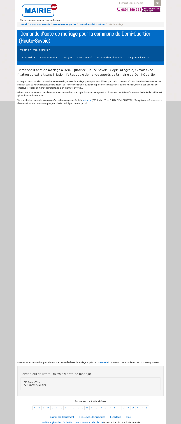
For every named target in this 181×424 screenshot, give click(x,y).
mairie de (87, 100)
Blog (128, 417)
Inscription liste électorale (109, 57)
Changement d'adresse (138, 57)
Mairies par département (62, 417)
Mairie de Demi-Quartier (64, 24)
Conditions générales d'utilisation (57, 422)
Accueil (23, 24)
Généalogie (115, 417)
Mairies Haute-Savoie (40, 24)
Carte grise (67, 57)
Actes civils (28, 57)
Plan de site (97, 422)
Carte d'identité (84, 57)
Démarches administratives (92, 24)
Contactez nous (82, 422)
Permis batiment (48, 57)
